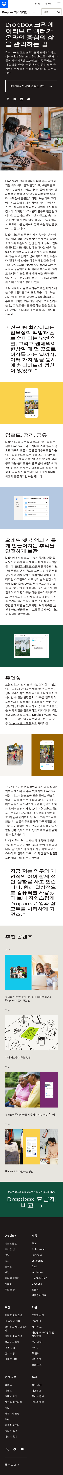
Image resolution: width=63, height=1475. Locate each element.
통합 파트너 (11, 1430)
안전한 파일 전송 (14, 1336)
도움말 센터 (38, 1315)
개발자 (8, 1407)
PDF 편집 (10, 1347)
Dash (34, 1266)
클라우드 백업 (12, 1341)
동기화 (42, 557)
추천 (7, 1419)
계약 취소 (37, 1326)
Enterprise (37, 1260)
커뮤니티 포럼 (12, 1413)
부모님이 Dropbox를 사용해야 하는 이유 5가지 (30, 1114)
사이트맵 (36, 1359)
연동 (7, 1254)
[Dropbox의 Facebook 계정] (14, 1449)
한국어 (12, 1465)
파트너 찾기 (11, 1436)
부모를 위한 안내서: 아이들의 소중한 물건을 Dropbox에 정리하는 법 (28, 998)
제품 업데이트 (39, 1295)
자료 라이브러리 (13, 1401)
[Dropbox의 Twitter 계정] (7, 1449)
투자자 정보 (38, 1396)
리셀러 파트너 (12, 1424)
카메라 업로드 (20, 557)
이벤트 (8, 1390)
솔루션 (8, 1266)
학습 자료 (37, 1364)
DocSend (37, 1283)
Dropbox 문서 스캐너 (24, 446)
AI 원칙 (35, 1353)
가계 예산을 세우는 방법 (18, 1057)
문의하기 (36, 1320)
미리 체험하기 (12, 1277)
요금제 (35, 1289)
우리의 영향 (38, 1401)
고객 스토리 (11, 1396)
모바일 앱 (10, 1249)
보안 (7, 1272)
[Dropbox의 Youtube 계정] (22, 1449)
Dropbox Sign (39, 1277)
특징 (7, 1260)
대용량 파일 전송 (14, 1315)
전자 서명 (10, 1353)
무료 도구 (10, 1289)
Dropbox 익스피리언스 (18, 12)
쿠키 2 (35, 1347)
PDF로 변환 (11, 1359)
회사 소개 (37, 1384)
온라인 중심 (39, 64)
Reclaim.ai (37, 1272)
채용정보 (36, 1390)
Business (37, 1254)
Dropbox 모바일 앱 (20, 723)
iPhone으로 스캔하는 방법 (19, 1171)
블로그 (8, 1384)
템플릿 (8, 1283)
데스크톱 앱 (11, 1243)
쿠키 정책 (37, 1341)
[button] (31, 247)
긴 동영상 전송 (12, 1320)
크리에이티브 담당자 (27, 189)
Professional (38, 1249)
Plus (34, 1243)
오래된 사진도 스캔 (26, 566)
